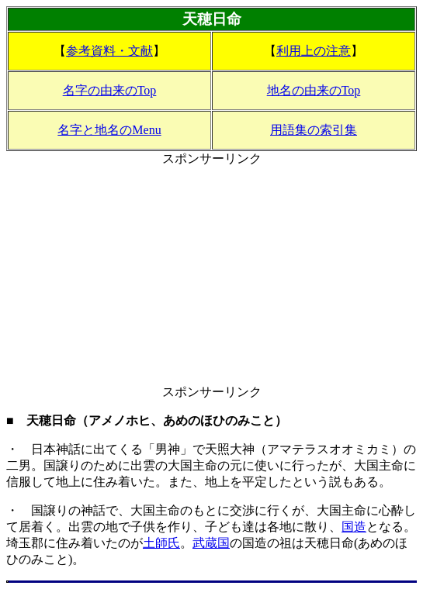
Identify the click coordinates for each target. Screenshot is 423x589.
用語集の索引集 (313, 129)
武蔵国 (211, 542)
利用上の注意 (313, 50)
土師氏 (161, 542)
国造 (354, 526)
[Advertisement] (211, 275)
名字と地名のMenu (109, 129)
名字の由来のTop (110, 90)
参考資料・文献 (109, 50)
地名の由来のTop (314, 90)
